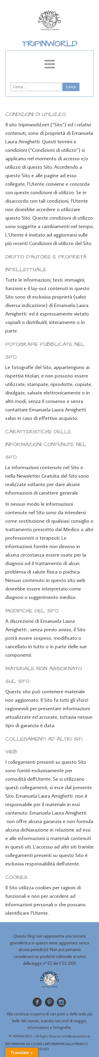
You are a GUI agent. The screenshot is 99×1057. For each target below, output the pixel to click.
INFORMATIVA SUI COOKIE (24, 1044)
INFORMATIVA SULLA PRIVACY (65, 1044)
